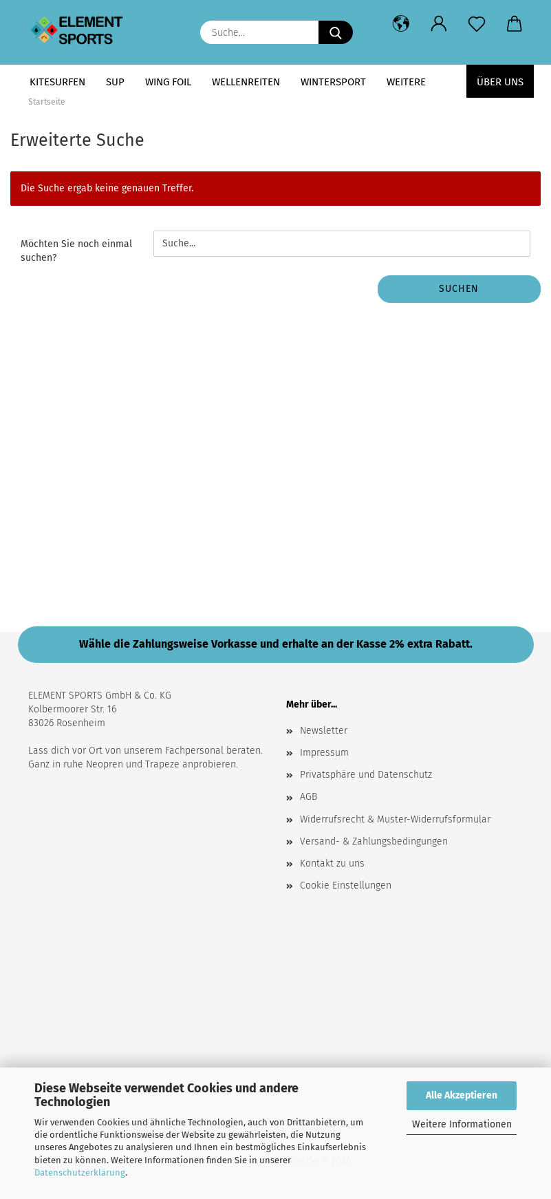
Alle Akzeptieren (461, 1095)
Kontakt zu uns (332, 863)
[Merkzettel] (477, 24)
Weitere (406, 82)
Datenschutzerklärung (79, 1172)
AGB (308, 797)
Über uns (500, 82)
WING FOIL (168, 82)
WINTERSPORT (333, 82)
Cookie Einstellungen (345, 885)
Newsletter (323, 730)
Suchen (459, 289)
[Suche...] (335, 32)
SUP (115, 82)
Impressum (324, 752)
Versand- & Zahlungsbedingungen (374, 841)
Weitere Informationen (462, 1124)
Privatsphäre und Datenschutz (366, 775)
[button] (401, 24)
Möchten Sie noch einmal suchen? (76, 251)
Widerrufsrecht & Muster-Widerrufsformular (395, 819)
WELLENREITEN (246, 82)
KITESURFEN (57, 82)
